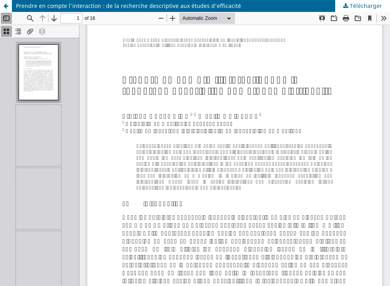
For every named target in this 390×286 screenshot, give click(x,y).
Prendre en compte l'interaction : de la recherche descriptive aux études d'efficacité (128, 6)
